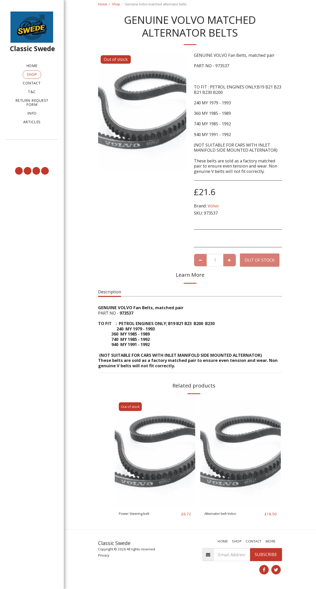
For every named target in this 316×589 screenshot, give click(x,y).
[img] (155, 453)
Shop (116, 4)
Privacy (103, 555)
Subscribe (266, 555)
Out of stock (260, 260)
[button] (32, 146)
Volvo (213, 206)
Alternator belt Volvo (224, 514)
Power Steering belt (138, 514)
